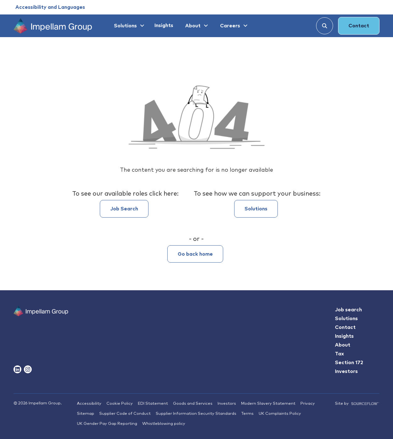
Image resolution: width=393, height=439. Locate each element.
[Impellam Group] (52, 26)
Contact (358, 25)
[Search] (324, 25)
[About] (195, 26)
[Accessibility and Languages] (50, 7)
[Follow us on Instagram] (28, 369)
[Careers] (233, 26)
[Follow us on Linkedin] (17, 369)
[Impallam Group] (40, 323)
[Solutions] (128, 26)
